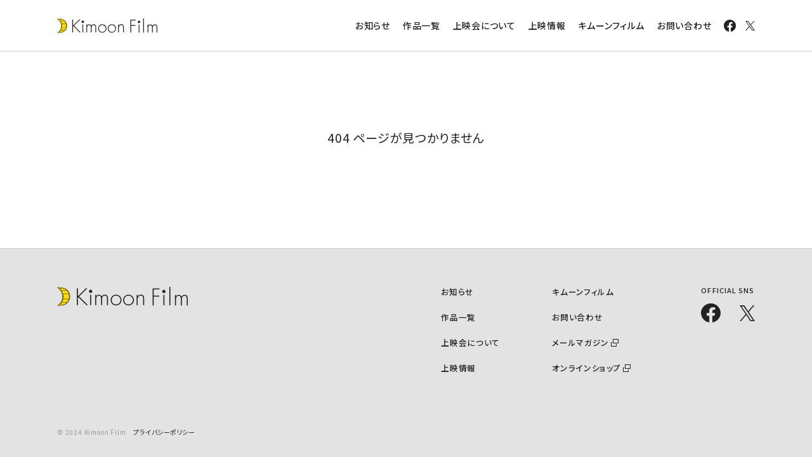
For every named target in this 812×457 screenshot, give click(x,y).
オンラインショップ (588, 367)
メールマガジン (582, 341)
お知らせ (372, 25)
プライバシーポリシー (164, 432)
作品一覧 (421, 25)
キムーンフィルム (611, 25)
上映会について (484, 25)
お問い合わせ (684, 25)
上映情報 (547, 25)
